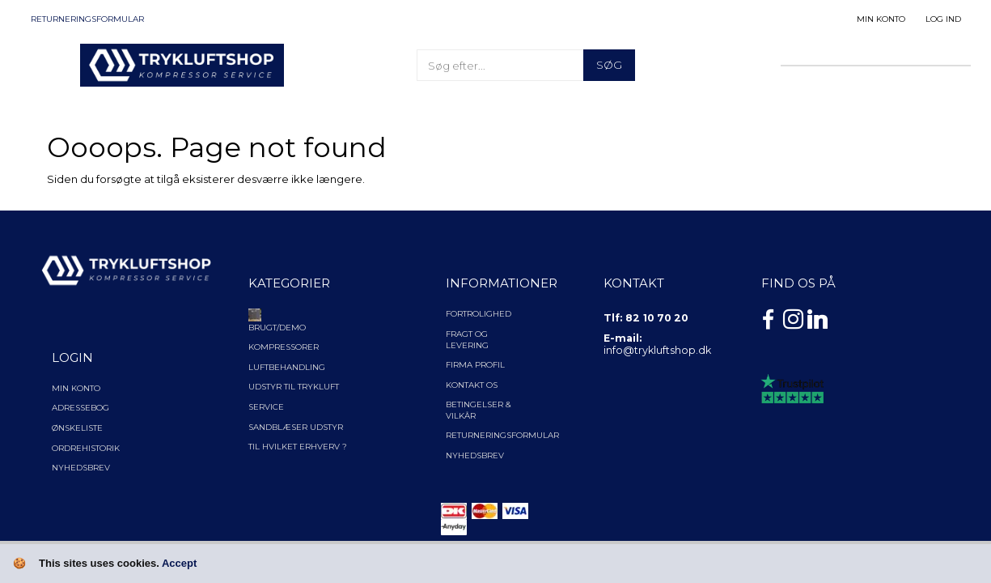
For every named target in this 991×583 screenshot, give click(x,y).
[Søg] (609, 65)
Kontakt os (472, 385)
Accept (179, 563)
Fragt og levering (467, 340)
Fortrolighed (478, 314)
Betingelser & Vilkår (478, 410)
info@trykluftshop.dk (657, 350)
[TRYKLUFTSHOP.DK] (182, 63)
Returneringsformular (87, 19)
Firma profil (475, 365)
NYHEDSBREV (475, 455)
